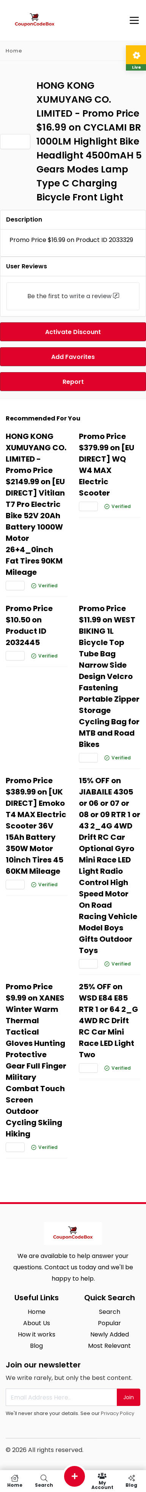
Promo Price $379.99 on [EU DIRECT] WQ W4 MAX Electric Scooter (106, 464)
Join (128, 1397)
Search (109, 1311)
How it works (36, 1334)
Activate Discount (73, 332)
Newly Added (109, 1334)
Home (14, 51)
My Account (102, 1481)
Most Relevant (109, 1345)
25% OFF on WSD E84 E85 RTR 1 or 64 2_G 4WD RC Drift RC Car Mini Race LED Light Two (108, 1020)
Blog (36, 1345)
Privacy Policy (117, 1413)
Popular (109, 1323)
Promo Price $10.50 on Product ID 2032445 (29, 625)
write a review (90, 296)
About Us (36, 1323)
